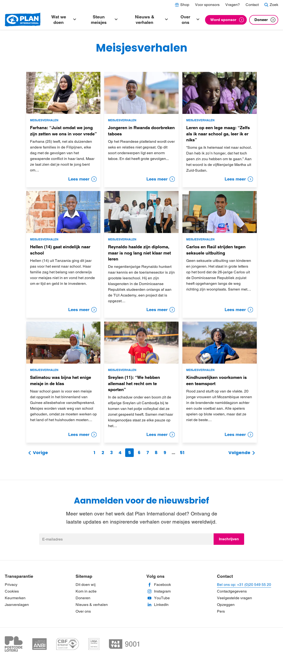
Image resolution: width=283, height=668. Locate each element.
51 (182, 453)
